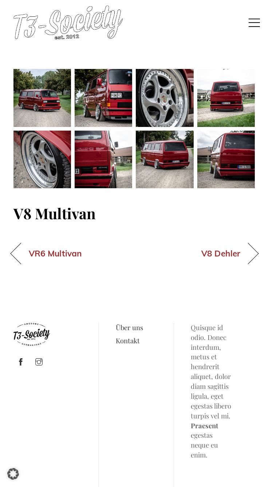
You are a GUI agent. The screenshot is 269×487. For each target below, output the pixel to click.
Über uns (129, 327)
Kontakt (128, 340)
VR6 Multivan (55, 254)
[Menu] (254, 22)
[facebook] (20, 360)
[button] (13, 474)
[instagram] (39, 360)
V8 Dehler (220, 254)
